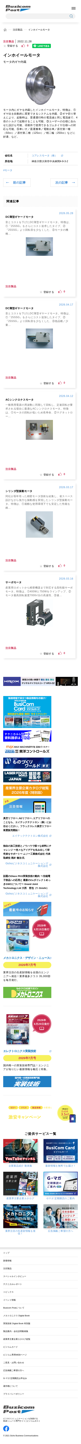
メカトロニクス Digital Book (16, 1315)
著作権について (10, 1386)
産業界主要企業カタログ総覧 (16, 1339)
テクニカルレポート (12, 1284)
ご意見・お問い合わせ (13, 1362)
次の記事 (61, 182)
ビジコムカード (10, 1347)
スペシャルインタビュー (14, 1276)
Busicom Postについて (13, 1308)
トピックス (8, 1292)
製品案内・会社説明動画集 (15, 1331)
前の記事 (19, 182)
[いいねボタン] (23, 45)
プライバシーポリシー (13, 1394)
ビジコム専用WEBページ (15, 1355)
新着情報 (7, 1260)
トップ (6, 1253)
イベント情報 (9, 1300)
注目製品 (17, 29)
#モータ (7, 170)
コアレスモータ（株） (46, 155)
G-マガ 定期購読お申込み (15, 1378)
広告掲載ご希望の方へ (13, 1370)
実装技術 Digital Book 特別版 (16, 1323)
